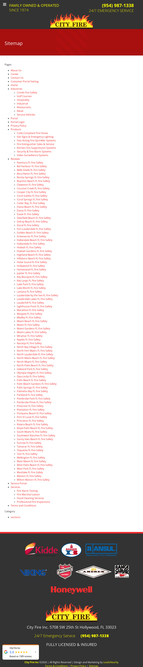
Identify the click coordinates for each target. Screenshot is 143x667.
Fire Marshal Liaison (28, 494)
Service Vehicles (26, 114)
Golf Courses (24, 96)
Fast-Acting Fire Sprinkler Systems (36, 140)
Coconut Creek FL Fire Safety (33, 188)
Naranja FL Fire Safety (29, 343)
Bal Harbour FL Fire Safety (32, 166)
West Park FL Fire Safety (30, 468)
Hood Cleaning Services (30, 498)
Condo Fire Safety (27, 92)
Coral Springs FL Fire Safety (32, 199)
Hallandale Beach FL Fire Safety (34, 240)
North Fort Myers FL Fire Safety (34, 350)
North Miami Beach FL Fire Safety (36, 358)
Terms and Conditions (23, 505)
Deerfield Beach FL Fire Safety (34, 218)
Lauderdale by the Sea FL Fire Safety (37, 295)
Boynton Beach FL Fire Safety (33, 181)
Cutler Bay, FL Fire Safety (31, 203)
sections (15, 517)
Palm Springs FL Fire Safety (32, 387)
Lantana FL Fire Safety (29, 291)
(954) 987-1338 (118, 5)
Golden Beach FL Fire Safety (33, 232)
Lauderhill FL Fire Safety (30, 302)
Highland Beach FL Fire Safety (34, 254)
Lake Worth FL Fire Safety (31, 288)
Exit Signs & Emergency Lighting (35, 136)
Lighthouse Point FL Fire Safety (34, 306)
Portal (14, 118)
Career (15, 74)
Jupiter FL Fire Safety (28, 273)
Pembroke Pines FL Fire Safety (34, 402)
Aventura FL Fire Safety (30, 162)
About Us (16, 70)
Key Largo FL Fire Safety (30, 280)
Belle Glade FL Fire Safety (31, 170)
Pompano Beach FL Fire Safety (34, 413)
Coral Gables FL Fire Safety (32, 195)
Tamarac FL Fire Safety (30, 446)
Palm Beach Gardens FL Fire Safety (37, 384)
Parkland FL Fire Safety (30, 395)
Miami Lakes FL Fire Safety (32, 332)
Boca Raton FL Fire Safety (31, 173)
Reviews (15, 159)
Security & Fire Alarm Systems (34, 151)
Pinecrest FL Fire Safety (30, 406)
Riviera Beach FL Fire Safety (32, 424)
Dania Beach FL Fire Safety (32, 207)
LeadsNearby (110, 662)
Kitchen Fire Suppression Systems (36, 148)
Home (14, 85)
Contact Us (17, 77)
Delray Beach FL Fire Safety (32, 221)
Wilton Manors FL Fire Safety (33, 479)
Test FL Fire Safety (27, 454)
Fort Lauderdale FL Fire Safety (34, 229)
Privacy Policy (18, 125)
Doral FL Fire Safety (28, 225)
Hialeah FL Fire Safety (29, 247)
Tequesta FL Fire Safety (30, 450)
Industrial (22, 103)
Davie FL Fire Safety (28, 214)
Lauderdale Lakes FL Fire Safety (35, 299)
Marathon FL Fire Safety (30, 310)
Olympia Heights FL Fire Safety (34, 372)
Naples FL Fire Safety (28, 339)
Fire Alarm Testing (27, 490)
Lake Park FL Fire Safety (30, 284)
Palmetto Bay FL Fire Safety (32, 391)
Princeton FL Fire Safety (30, 420)
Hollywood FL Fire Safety (31, 266)
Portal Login (18, 122)
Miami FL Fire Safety (28, 325)
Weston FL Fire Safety (29, 476)
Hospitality (23, 100)
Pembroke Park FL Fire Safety (33, 398)
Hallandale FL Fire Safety (31, 243)
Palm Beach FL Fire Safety (31, 380)
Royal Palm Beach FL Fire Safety (35, 428)
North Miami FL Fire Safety (32, 361)
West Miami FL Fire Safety (31, 461)
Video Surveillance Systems (32, 155)
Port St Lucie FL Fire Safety (32, 417)
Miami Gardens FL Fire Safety (33, 328)
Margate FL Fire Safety (29, 313)
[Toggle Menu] (4, 4)
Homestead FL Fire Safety (31, 269)
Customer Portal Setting (25, 81)
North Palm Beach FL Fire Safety (35, 365)
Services (15, 487)
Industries (16, 89)
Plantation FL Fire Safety (30, 409)
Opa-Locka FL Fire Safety (31, 376)
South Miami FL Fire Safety (32, 431)
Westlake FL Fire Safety (30, 472)
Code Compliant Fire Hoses (32, 133)
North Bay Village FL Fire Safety (34, 347)
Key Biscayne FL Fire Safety (32, 277)
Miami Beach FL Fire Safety (32, 321)
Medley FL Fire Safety (29, 317)
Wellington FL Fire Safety (31, 457)
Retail (20, 111)
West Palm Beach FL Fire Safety (34, 465)
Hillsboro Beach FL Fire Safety (34, 258)
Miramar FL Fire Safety (29, 336)
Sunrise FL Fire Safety (29, 443)
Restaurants (24, 107)
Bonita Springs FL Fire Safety (33, 177)
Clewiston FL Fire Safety (30, 184)
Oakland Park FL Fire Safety (32, 369)
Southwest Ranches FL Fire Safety (36, 435)
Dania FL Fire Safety (28, 210)
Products (16, 129)
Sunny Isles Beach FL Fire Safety (35, 439)
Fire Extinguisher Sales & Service (35, 144)
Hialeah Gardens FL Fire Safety (34, 251)
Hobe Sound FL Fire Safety (32, 262)
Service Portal (19, 483)
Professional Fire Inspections (33, 502)
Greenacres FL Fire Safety (31, 236)
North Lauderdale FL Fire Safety (35, 354)
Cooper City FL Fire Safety (31, 192)
